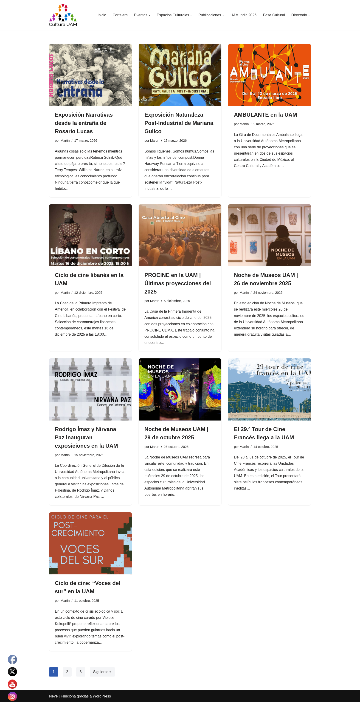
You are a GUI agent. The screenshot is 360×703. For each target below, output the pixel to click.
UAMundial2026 (243, 15)
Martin (65, 140)
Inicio (101, 15)
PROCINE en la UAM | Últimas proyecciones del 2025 (177, 283)
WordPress (102, 697)
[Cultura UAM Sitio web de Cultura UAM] (63, 15)
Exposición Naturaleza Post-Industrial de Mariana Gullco (178, 123)
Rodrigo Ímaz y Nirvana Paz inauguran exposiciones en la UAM (86, 437)
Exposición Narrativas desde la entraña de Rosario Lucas (84, 123)
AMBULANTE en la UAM (265, 115)
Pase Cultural (274, 15)
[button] (149, 15)
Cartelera (119, 15)
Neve (53, 697)
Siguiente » (102, 673)
